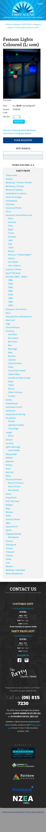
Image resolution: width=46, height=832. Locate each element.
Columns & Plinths (14, 208)
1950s (10, 287)
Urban (8, 559)
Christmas (10, 204)
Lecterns (9, 443)
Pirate (8, 494)
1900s (10, 280)
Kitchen (11, 421)
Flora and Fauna (13, 327)
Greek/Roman (12, 403)
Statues (9, 541)
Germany (12, 236)
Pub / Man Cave (12, 501)
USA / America (14, 265)
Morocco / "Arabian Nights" (20, 254)
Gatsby (9, 399)
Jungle (9, 432)
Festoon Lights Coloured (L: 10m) (27, 27)
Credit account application (13, 812)
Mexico (11, 251)
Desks (10, 381)
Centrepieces (11, 200)
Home (9, 24)
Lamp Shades (14, 450)
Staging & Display (13, 533)
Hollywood (10, 410)
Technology (13, 428)
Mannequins (13, 537)
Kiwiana (9, 439)
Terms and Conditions (35, 812)
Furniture (10, 331)
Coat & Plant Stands (17, 370)
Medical (9, 457)
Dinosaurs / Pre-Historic (16, 309)
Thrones (9, 548)
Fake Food (10, 320)
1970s (10, 294)
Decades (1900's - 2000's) (16, 276)
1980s (10, 298)
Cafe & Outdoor (15, 363)
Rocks (10, 435)
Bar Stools (12, 341)
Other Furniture (15, 392)
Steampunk (11, 544)
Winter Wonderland (14, 573)
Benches (12, 356)
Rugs (8, 508)
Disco (8, 313)
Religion (9, 505)
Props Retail (11, 497)
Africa (10, 218)
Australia (12, 222)
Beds (10, 352)
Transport (10, 552)
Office (8, 476)
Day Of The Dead (13, 273)
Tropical (9, 555)
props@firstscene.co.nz (24, 635)
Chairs (10, 367)
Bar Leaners (13, 338)
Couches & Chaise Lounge (19, 377)
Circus (8, 211)
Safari (8, 515)
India (10, 240)
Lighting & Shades (16, 425)
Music (8, 468)
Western (9, 566)
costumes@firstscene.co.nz (24, 608)
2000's (10, 305)
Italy (10, 244)
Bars (10, 345)
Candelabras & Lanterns (16, 193)
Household (10, 418)
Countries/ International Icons (19, 215)
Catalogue (16, 24)
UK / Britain (13, 262)
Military (9, 465)
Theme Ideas (11, 175)
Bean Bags (12, 349)
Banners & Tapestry (14, 189)
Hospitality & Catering (15, 414)
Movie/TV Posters (16, 483)
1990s (10, 301)
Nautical (9, 472)
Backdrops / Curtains (15, 186)
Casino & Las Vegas (14, 197)
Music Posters (14, 486)
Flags (8, 323)
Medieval (10, 461)
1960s (10, 291)
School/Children (13, 519)
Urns (8, 562)
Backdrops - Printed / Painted (19, 182)
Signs (8, 523)
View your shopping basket (15, 130)
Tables (11, 385)
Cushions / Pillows (13, 269)
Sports (9, 530)
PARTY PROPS (27, 24)
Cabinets (12, 359)
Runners (9, 512)
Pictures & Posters (14, 479)
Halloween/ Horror (14, 407)
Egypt (10, 229)
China (10, 225)
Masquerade (11, 454)
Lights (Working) (13, 447)
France (11, 233)
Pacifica (11, 258)
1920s (10, 283)
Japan (10, 247)
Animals (9, 179)
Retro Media (13, 490)
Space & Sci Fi (12, 526)
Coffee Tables (14, 374)
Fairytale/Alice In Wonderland (19, 316)
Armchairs (12, 334)
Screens (11, 396)
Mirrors (11, 388)
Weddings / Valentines (15, 570)
